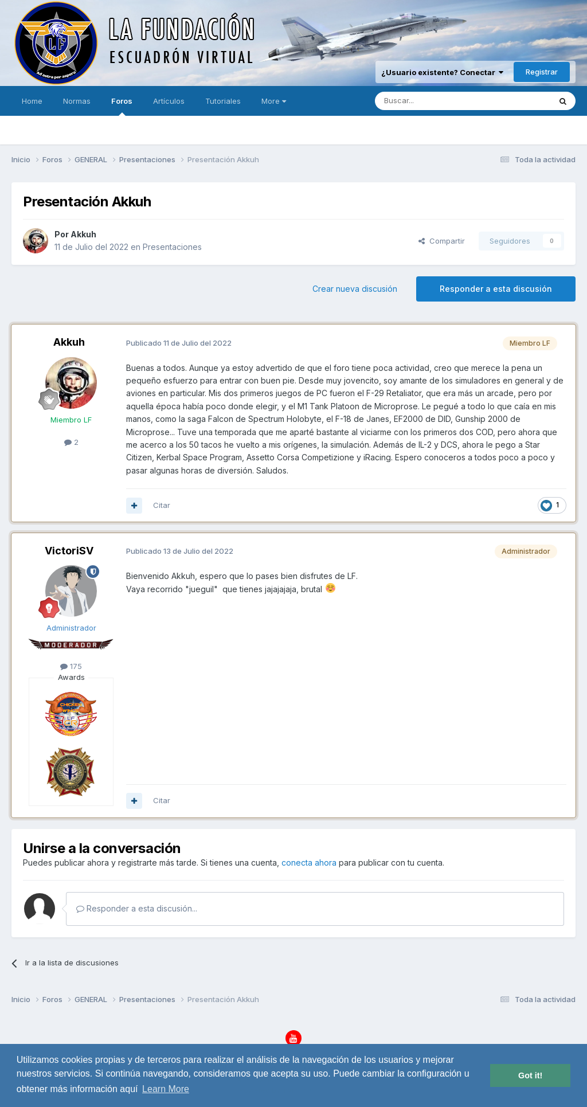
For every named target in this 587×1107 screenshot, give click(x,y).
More (273, 100)
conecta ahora (308, 862)
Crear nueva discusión (354, 289)
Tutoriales (223, 100)
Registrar (542, 71)
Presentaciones (172, 247)
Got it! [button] (530, 1075)
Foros (121, 106)
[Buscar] (427, 101)
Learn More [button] (165, 1089)
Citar (161, 505)
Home (32, 100)
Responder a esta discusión (496, 289)
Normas (77, 100)
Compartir (441, 240)
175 (71, 666)
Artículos (169, 100)
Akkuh (83, 234)
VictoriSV (69, 551)
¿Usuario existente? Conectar (442, 72)
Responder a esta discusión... (136, 908)
